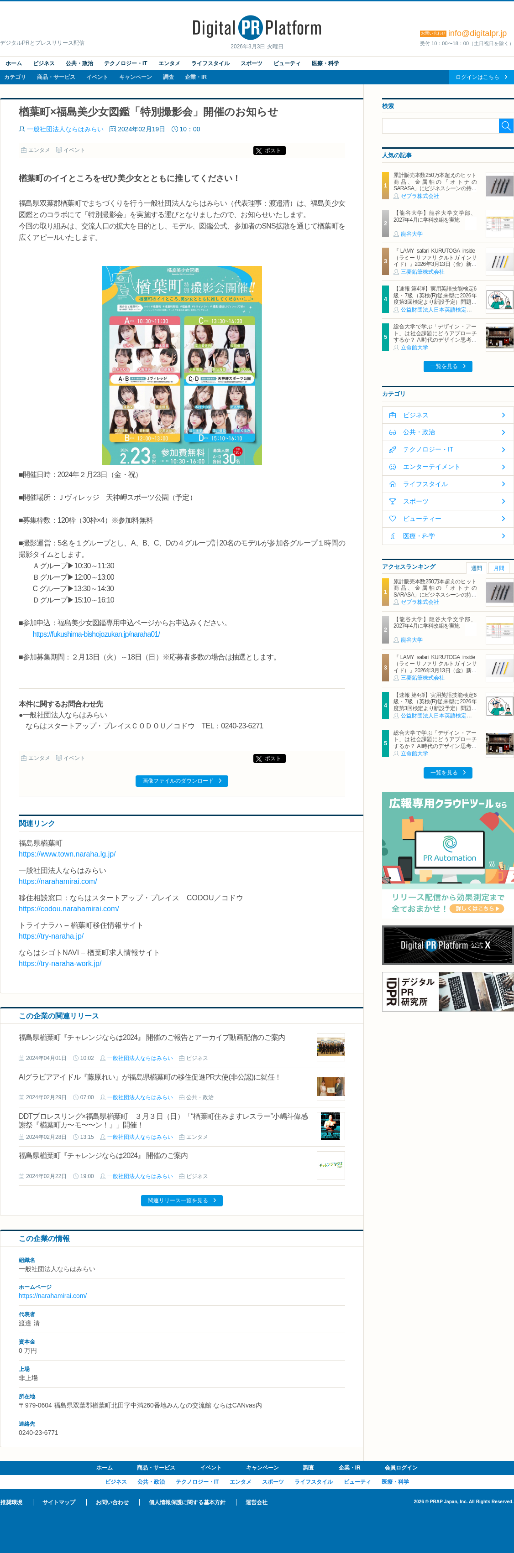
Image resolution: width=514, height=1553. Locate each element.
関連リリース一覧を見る (178, 1200)
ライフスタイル (210, 63)
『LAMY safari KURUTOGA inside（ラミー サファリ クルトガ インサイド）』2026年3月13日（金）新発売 (435, 261)
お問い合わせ (112, 1502)
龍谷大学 (412, 234)
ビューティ (287, 63)
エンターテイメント (432, 466)
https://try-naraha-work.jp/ (60, 963)
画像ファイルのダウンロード (178, 781)
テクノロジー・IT (125, 63)
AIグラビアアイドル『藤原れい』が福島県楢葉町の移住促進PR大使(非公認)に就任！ (150, 1077)
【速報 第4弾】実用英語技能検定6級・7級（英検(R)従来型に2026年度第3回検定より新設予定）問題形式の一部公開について (435, 299)
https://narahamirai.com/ (58, 881)
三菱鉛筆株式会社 (423, 272)
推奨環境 (11, 1502)
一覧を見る (444, 366)
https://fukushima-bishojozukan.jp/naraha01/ (96, 634)
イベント (97, 77)
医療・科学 (325, 63)
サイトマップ (58, 1502)
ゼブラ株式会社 (420, 196)
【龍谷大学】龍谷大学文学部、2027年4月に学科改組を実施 (435, 216)
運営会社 (256, 1502)
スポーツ (251, 63)
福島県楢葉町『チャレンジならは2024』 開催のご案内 (103, 1155)
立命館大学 (414, 347)
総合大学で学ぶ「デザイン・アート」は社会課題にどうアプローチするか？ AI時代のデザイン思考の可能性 (435, 336)
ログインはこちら (477, 77)
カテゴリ (15, 77)
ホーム (13, 63)
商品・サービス (56, 77)
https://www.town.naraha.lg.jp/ (67, 854)
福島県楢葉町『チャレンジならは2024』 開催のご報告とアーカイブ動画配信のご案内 (152, 1037)
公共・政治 (79, 63)
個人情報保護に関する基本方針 (187, 1502)
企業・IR (196, 77)
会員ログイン (401, 1468)
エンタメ (169, 63)
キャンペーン (135, 77)
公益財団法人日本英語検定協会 (439, 309)
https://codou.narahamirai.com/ (69, 909)
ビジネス (44, 63)
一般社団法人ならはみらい (65, 129)
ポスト (273, 150)
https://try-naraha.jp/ (51, 936)
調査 (168, 77)
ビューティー (422, 518)
